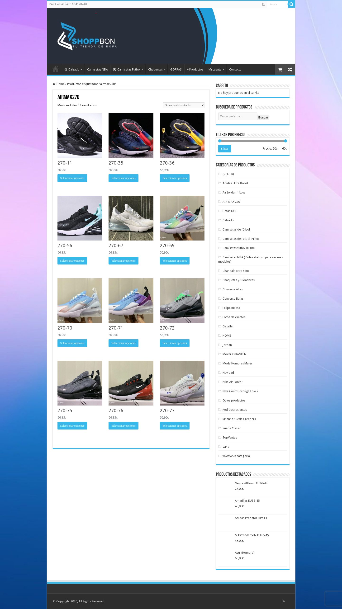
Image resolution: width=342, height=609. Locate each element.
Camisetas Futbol (127, 69)
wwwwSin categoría (236, 456)
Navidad (228, 372)
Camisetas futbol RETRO (239, 248)
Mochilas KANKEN (234, 354)
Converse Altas (233, 289)
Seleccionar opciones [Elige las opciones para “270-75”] (72, 425)
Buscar (263, 117)
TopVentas (230, 437)
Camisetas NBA (97, 69)
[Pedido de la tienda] (184, 105)
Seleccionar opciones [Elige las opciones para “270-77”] (175, 425)
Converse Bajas (233, 298)
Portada (55, 69)
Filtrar (224, 148)
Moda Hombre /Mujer (237, 363)
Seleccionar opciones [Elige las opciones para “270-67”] (123, 260)
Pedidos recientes (235, 409)
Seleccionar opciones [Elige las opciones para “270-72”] (175, 343)
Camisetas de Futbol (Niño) (241, 239)
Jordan (227, 345)
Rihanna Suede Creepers (239, 419)
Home (61, 84)
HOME (227, 335)
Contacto (235, 69)
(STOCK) (228, 174)
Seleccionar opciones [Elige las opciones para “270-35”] (123, 178)
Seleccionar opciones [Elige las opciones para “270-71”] (123, 343)
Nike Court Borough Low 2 (240, 391)
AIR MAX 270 (231, 201)
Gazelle (228, 326)
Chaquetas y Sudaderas (239, 280)
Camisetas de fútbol (236, 229)
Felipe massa (231, 308)
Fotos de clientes (234, 317)
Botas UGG (230, 211)
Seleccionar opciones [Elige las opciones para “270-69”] (175, 260)
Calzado (72, 69)
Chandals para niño (236, 271)
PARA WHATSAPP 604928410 (68, 4)
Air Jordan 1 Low (234, 192)
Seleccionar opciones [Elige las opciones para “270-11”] (72, 178)
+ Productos (195, 69)
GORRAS (176, 69)
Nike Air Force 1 (233, 382)
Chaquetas (155, 69)
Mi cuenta (215, 69)
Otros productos (234, 400)
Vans (226, 446)
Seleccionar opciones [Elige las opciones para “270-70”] (72, 343)
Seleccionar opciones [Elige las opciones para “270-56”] (72, 260)
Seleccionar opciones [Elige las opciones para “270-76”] (123, 425)
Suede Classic (232, 428)
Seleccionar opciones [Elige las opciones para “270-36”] (175, 178)
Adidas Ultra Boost (235, 183)
